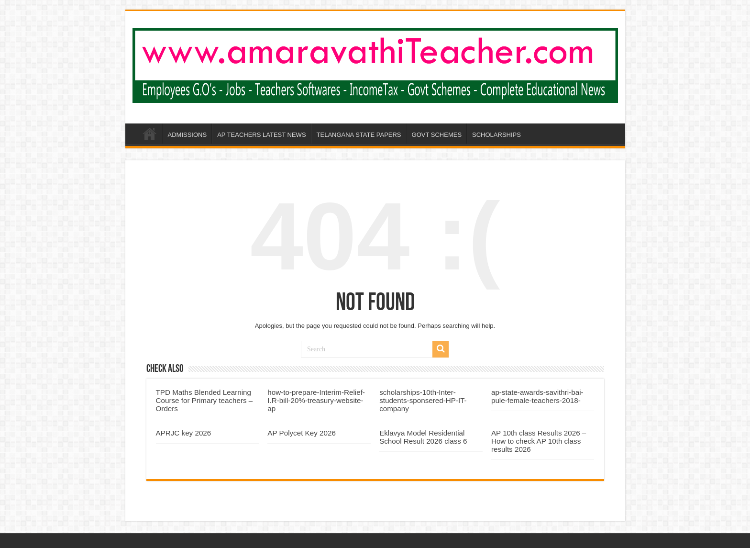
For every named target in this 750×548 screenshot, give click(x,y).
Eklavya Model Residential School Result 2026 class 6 (423, 437)
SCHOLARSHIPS (496, 134)
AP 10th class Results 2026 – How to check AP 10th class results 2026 (538, 441)
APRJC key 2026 (183, 433)
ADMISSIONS (187, 134)
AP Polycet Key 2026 (301, 433)
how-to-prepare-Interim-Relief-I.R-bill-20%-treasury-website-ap (316, 400)
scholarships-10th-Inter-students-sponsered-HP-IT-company (423, 400)
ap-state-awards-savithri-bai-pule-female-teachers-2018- (537, 396)
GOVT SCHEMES (437, 134)
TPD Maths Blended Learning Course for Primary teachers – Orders (204, 400)
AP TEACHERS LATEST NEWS (261, 134)
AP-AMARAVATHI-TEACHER (149, 133)
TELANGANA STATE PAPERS (359, 134)
